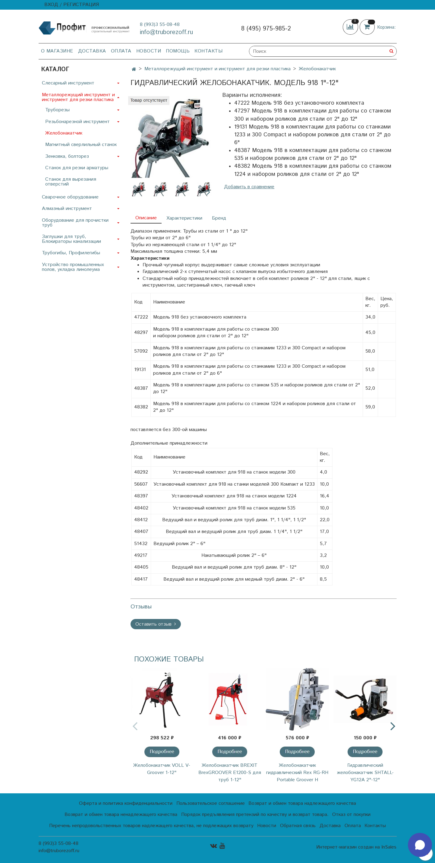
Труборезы (57, 109)
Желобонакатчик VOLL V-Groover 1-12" (161, 769)
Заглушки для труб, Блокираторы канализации (71, 239)
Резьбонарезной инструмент (77, 121)
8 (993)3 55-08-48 (160, 24)
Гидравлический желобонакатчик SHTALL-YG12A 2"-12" (365, 772)
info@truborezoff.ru (166, 32)
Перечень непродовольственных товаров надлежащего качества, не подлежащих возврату (151, 825)
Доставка (92, 51)
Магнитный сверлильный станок (81, 144)
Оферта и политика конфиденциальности (125, 803)
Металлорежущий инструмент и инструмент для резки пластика (217, 68)
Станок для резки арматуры (76, 167)
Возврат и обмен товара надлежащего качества (302, 803)
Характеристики (184, 218)
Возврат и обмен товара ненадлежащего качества (121, 814)
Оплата (121, 51)
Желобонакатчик (317, 68)
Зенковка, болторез (67, 156)
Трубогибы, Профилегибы (71, 252)
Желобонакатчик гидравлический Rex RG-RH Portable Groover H (297, 772)
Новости (148, 51)
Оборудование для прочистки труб (75, 223)
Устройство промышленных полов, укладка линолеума (73, 267)
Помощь (178, 51)
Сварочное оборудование (70, 197)
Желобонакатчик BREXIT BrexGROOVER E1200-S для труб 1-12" (229, 772)
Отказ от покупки (351, 814)
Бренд (219, 218)
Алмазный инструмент (67, 208)
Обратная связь (298, 825)
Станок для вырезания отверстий (70, 182)
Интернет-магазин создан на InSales (356, 847)
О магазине (57, 51)
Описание (146, 217)
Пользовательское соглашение (210, 803)
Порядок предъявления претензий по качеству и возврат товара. (255, 814)
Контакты (208, 51)
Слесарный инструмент (68, 83)
